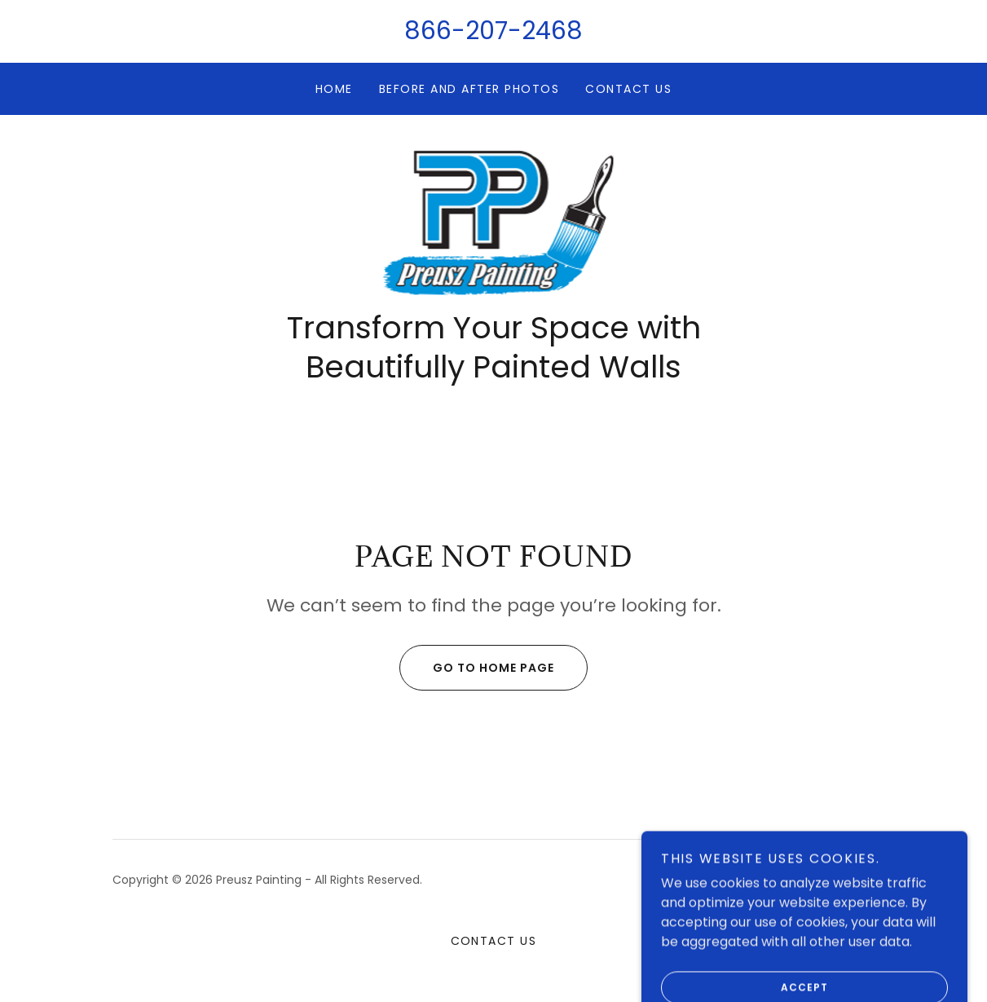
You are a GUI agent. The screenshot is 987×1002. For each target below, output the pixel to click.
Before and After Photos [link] (469, 89)
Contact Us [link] (628, 89)
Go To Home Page (476, 668)
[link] (494, 220)
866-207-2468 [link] (493, 31)
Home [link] (334, 89)
